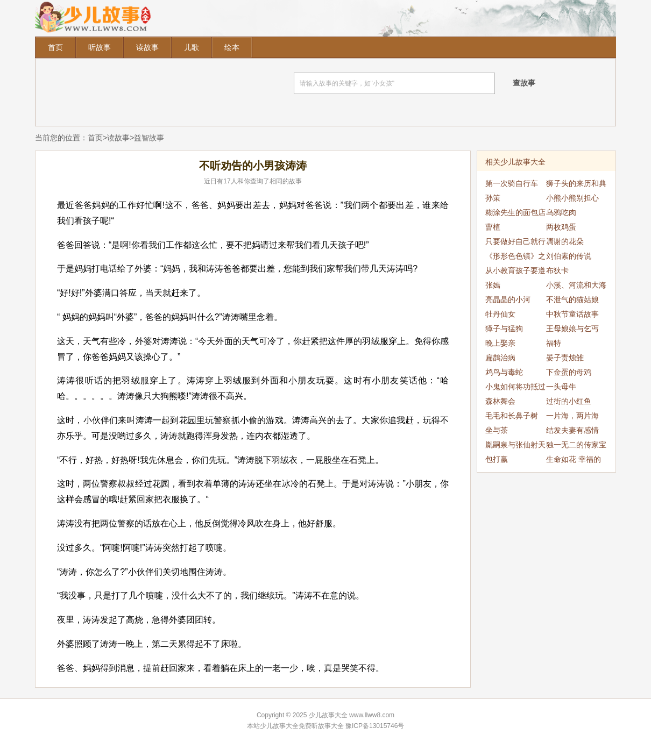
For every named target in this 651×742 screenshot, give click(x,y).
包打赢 (496, 459)
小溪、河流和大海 (576, 285)
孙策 (492, 198)
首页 (55, 47)
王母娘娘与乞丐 (572, 328)
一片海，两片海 (572, 415)
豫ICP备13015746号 (374, 726)
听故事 (99, 47)
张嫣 (492, 285)
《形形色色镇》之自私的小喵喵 (515, 257)
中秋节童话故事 (572, 314)
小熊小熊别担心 (572, 198)
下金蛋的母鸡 (568, 372)
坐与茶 (496, 430)
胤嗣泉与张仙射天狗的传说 (515, 446)
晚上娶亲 (500, 343)
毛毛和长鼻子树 (511, 415)
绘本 (231, 47)
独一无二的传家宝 (576, 444)
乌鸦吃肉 (561, 212)
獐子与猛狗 (504, 328)
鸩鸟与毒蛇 (504, 372)
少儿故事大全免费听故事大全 (302, 726)
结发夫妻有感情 (572, 430)
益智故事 (149, 137)
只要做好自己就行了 (515, 243)
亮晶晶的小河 (507, 299)
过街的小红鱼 (568, 401)
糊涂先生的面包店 (515, 212)
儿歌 (191, 47)
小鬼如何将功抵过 (515, 386)
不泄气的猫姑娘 (572, 299)
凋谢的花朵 (565, 241)
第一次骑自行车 (511, 183)
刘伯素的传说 (568, 256)
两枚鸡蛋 (561, 227)
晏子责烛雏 (565, 357)
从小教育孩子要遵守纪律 (515, 272)
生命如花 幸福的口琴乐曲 (573, 461)
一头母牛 (561, 386)
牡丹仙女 (500, 314)
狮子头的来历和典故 (576, 185)
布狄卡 (557, 270)
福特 (553, 343)
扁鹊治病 (500, 357)
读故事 (147, 47)
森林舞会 (500, 401)
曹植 (492, 227)
